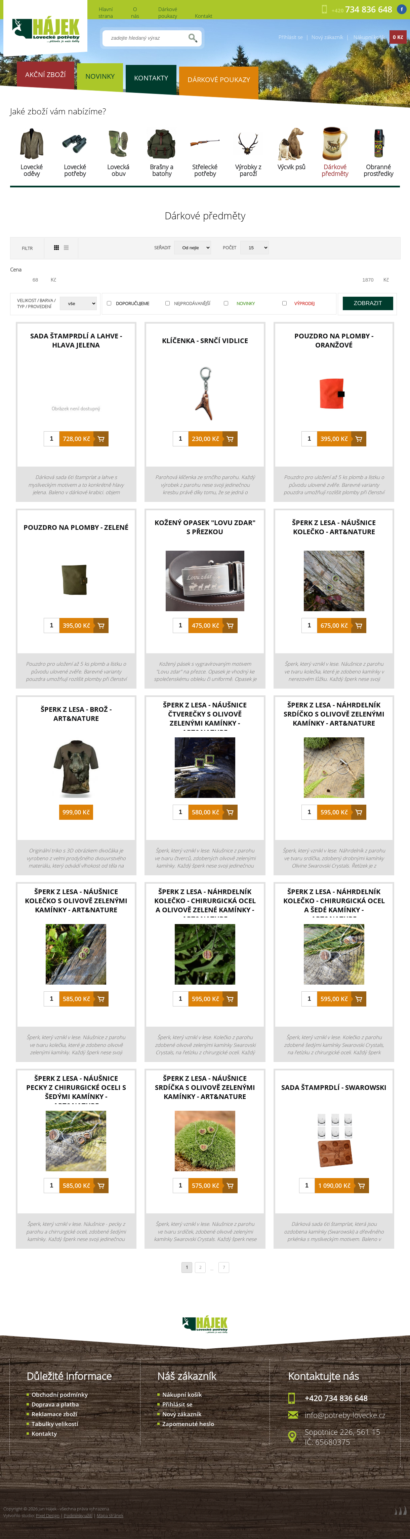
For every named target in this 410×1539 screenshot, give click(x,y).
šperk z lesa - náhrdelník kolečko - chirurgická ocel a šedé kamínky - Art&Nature (334, 905)
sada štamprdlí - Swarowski (333, 1087)
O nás (135, 12)
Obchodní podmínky (60, 1394)
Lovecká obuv (118, 170)
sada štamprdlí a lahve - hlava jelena (76, 340)
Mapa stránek (110, 1515)
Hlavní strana (105, 12)
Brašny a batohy (161, 170)
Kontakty (44, 1433)
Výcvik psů (291, 167)
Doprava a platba (55, 1404)
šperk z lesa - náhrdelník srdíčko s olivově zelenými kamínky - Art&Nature (334, 714)
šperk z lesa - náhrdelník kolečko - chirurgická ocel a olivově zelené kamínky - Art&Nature (205, 905)
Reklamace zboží (54, 1414)
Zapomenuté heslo (188, 1424)
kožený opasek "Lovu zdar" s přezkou (205, 527)
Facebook (402, 9)
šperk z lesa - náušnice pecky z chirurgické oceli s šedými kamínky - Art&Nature (76, 1092)
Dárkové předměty (335, 170)
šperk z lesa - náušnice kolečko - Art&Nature (334, 527)
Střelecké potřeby (204, 170)
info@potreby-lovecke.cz (345, 1415)
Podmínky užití (78, 1515)
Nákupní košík (182, 1394)
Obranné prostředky (378, 170)
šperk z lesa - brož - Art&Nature (76, 714)
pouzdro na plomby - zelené (76, 527)
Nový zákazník (327, 37)
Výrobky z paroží (248, 170)
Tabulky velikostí (55, 1424)
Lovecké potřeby (75, 170)
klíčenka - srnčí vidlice (205, 340)
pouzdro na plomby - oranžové (333, 340)
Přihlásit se (291, 37)
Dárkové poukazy (167, 12)
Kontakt (203, 15)
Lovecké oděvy (31, 170)
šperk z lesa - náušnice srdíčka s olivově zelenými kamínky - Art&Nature (205, 1087)
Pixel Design (47, 1515)
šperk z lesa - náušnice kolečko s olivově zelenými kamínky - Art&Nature (76, 900)
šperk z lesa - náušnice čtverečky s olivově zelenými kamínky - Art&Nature (205, 718)
